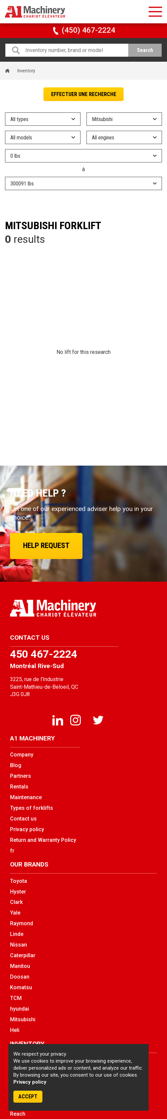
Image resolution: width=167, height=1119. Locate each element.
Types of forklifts (31, 808)
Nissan (18, 945)
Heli (14, 1030)
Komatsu (21, 987)
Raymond (21, 923)
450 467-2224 (43, 654)
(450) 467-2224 (83, 30)
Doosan (19, 977)
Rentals (19, 786)
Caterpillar (22, 955)
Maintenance (26, 797)
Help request (46, 545)
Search (145, 50)
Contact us (23, 818)
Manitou (20, 966)
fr (12, 851)
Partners (20, 776)
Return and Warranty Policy (43, 840)
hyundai (19, 1009)
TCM (16, 998)
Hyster (18, 892)
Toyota (18, 881)
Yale (15, 913)
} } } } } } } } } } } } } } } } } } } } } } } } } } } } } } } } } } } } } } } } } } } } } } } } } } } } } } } (83, 183)
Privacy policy (29, 1082)
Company (21, 754)
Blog (15, 765)
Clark (16, 902)
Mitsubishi (22, 1019)
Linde (16, 934)
